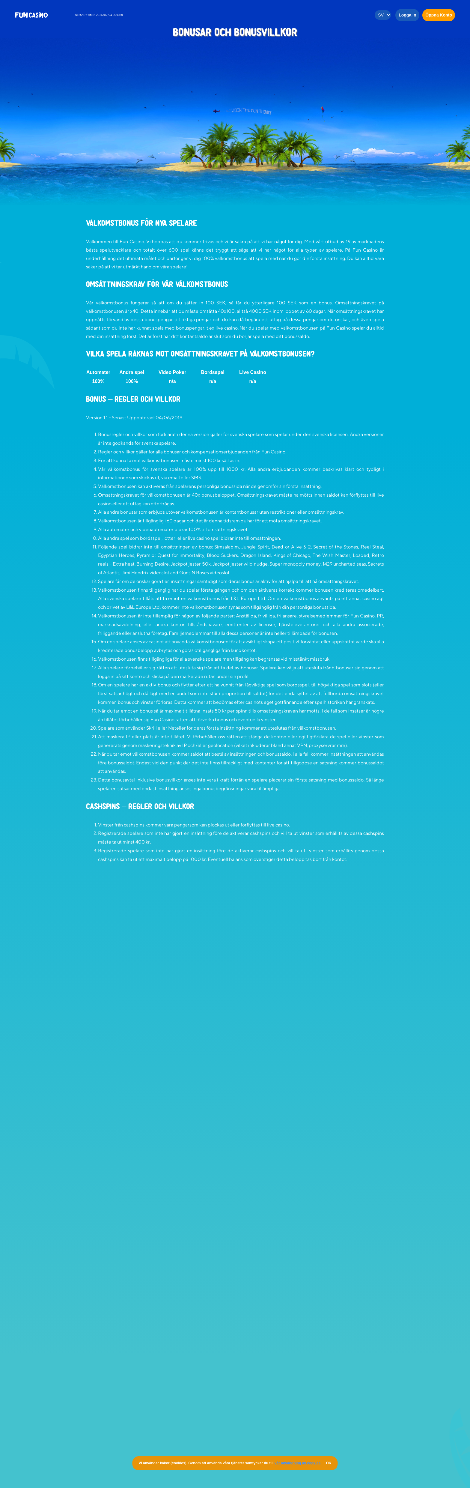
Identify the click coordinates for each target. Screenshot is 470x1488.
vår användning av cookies (297, 1463)
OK (329, 1463)
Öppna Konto (438, 15)
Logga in (407, 15)
